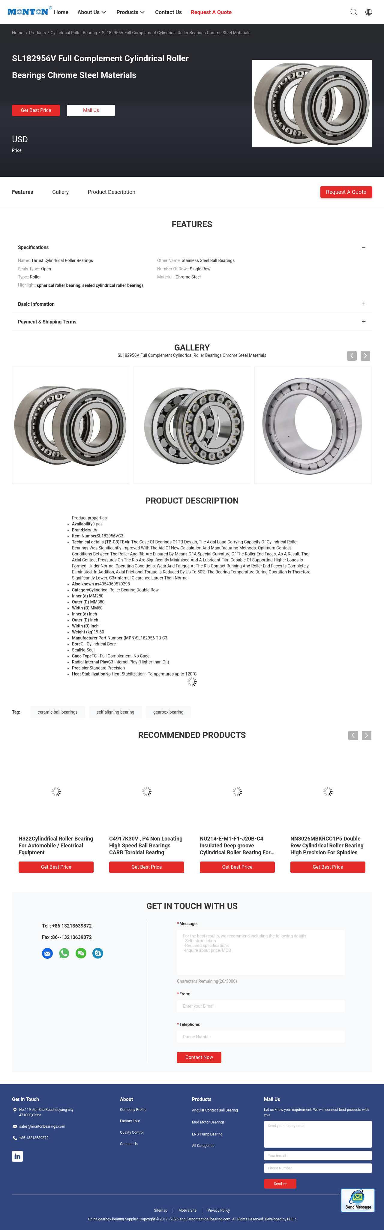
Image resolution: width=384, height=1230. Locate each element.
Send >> (280, 1184)
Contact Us (129, 1144)
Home (17, 32)
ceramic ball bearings (58, 712)
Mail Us (91, 110)
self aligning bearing (115, 712)
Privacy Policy (219, 1210)
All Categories (203, 1146)
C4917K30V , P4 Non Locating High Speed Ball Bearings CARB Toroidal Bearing (145, 845)
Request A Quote (346, 191)
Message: (188, 923)
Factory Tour (130, 1121)
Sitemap (160, 1210)
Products (37, 32)
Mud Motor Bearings (208, 1122)
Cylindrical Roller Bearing (74, 32)
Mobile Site (187, 1210)
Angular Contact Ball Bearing (215, 1110)
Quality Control (132, 1132)
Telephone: (189, 1024)
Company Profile (133, 1110)
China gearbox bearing (106, 1219)
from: (184, 993)
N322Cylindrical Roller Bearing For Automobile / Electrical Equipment (56, 845)
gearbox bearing (168, 712)
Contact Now (199, 1057)
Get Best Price (36, 110)
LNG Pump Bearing (207, 1134)
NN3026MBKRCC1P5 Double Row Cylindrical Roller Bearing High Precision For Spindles (327, 845)
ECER (291, 1219)
